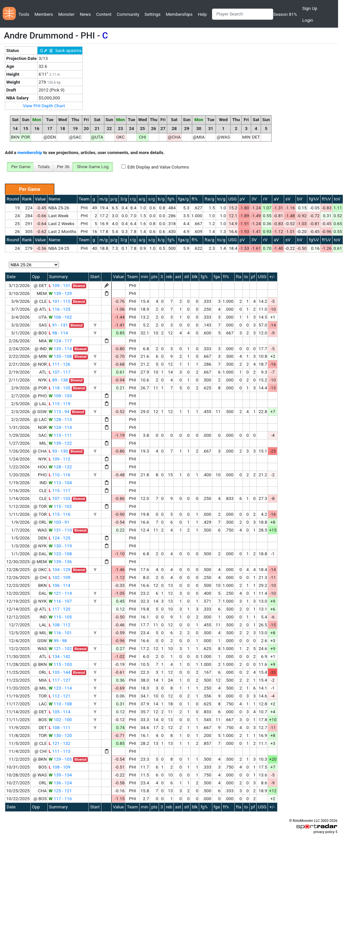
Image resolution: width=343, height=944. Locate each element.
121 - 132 (59, 743)
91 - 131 (58, 325)
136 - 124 (60, 782)
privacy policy (323, 832)
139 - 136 (60, 561)
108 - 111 (59, 727)
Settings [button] (153, 14)
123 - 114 (60, 688)
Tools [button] (23, 14)
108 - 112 (59, 624)
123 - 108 (60, 553)
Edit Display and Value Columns (158, 167)
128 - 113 (60, 419)
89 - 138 (58, 380)
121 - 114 (60, 593)
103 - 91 (59, 522)
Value (40, 199)
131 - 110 (60, 530)
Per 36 (63, 166)
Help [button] (202, 14)
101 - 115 (59, 301)
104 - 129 (59, 569)
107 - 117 (59, 372)
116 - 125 (59, 309)
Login (307, 20)
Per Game (20, 166)
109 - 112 (59, 459)
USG (232, 199)
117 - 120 (59, 609)
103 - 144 (59, 672)
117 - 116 (60, 798)
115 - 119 (59, 403)
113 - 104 (60, 482)
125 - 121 (60, 790)
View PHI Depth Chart (44, 105)
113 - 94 (59, 411)
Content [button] (104, 14)
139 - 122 (60, 443)
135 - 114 (60, 348)
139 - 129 (60, 293)
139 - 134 (60, 775)
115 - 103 (60, 664)
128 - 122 (60, 466)
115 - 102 (60, 506)
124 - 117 (60, 340)
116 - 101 (60, 632)
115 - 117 (59, 490)
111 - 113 (59, 751)
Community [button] (128, 14)
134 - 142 (59, 656)
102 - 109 (59, 577)
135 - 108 (60, 356)
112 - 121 (59, 696)
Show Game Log (93, 166)
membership (29, 152)
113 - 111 (60, 435)
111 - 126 (59, 364)
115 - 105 (60, 617)
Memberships (179, 14)
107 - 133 (59, 498)
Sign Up (309, 8)
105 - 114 (59, 711)
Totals (44, 166)
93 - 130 (58, 451)
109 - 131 (59, 285)
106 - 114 (59, 585)
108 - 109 (59, 767)
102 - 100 (60, 719)
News (85, 14)
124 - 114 (60, 427)
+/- (272, 276)
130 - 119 (60, 545)
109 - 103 (60, 395)
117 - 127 (59, 680)
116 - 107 (60, 601)
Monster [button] (66, 14)
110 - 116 (59, 474)
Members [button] (44, 14)
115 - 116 (59, 514)
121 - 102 (60, 648)
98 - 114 (58, 332)
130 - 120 (60, 735)
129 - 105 (60, 759)
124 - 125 (59, 538)
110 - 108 (60, 703)
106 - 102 (60, 317)
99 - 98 (58, 640)
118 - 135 (59, 387)
